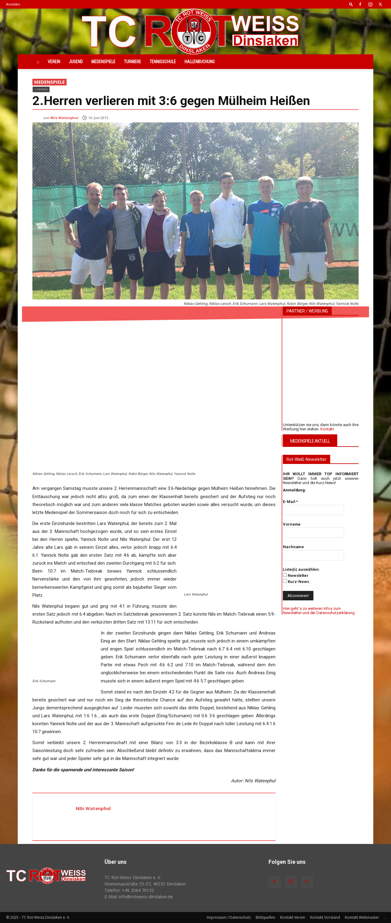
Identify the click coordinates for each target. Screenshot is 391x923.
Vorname (292, 524)
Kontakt (327, 429)
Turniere (132, 61)
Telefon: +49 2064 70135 (129, 890)
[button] (351, 4)
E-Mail (290, 501)
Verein (54, 61)
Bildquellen (265, 917)
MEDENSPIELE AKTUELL (310, 441)
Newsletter (296, 575)
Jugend (76, 61)
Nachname (293, 547)
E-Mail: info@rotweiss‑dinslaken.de (138, 896)
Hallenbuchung (200, 61)
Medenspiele (103, 61)
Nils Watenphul (64, 117)
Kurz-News (296, 581)
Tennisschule (163, 61)
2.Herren (41, 89)
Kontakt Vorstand (325, 917)
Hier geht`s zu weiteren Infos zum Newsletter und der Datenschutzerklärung (319, 610)
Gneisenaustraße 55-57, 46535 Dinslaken (145, 884)
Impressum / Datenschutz (229, 917)
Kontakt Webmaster (362, 917)
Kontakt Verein (292, 917)
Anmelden (13, 4)
